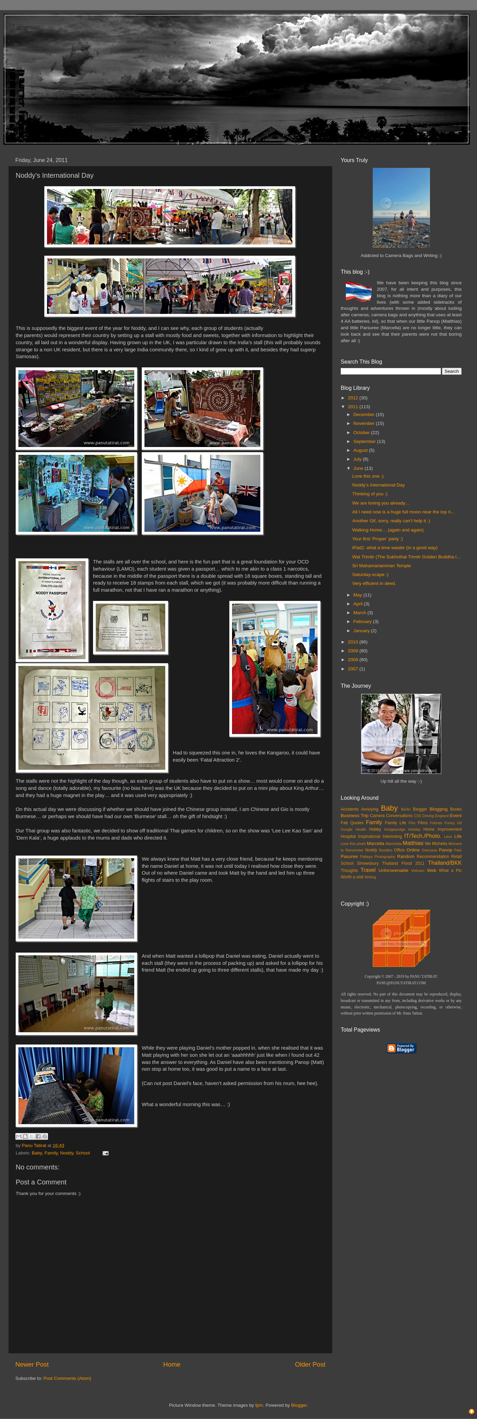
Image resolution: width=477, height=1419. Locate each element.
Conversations (399, 815)
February (363, 621)
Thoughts (349, 870)
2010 (353, 641)
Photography (384, 857)
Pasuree (349, 856)
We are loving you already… (381, 503)
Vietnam (418, 870)
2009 (353, 650)
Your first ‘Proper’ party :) (377, 538)
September (365, 441)
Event (456, 815)
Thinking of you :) (370, 493)
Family (51, 1152)
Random (406, 856)
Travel (367, 870)
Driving (428, 816)
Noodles (386, 850)
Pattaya (366, 857)
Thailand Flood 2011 (403, 863)
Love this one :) (368, 476)
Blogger (420, 809)
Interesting (392, 836)
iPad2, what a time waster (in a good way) (395, 547)
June (359, 468)
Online (413, 849)
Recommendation (433, 856)
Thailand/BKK (445, 863)
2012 (353, 397)
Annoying (370, 809)
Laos (448, 836)
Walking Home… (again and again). (388, 529)
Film (412, 823)
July (358, 459)
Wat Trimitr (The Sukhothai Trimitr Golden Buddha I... (406, 556)
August (361, 450)
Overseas (429, 850)
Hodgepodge (394, 829)
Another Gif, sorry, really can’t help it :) (391, 520)
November (364, 423)
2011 (353, 406)
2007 (353, 668)
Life (458, 836)
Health (361, 829)
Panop (445, 849)
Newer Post (32, 1364)
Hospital (348, 836)
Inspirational (369, 836)
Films (423, 822)
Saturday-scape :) (370, 574)
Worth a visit (352, 877)
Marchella (394, 844)
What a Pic (450, 870)
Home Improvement (443, 829)
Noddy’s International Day (378, 485)
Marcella (375, 843)
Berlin (406, 809)
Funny (450, 823)
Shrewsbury (368, 863)
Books (456, 809)
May (358, 594)
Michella (439, 843)
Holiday (414, 829)
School (83, 1152)
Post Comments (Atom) (67, 1378)
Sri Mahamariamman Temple (381, 565)
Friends (436, 823)
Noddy (66, 1152)
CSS (417, 816)
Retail (456, 856)
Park (458, 850)
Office (399, 850)
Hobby (375, 829)
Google (347, 829)
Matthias (413, 843)
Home (171, 1364)
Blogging (439, 809)
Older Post (310, 1364)
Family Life (395, 822)
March (360, 612)
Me (428, 843)
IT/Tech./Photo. (423, 836)
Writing (370, 877)
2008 (353, 659)
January (362, 630)
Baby (37, 1152)
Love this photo (353, 844)
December (364, 414)
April (358, 603)
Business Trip (355, 815)
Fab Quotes (352, 822)
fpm (259, 1405)
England (442, 816)
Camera (377, 815)
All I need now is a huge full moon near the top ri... (403, 511)
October (362, 432)
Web (431, 870)
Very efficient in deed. (374, 583)
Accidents (350, 809)
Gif (459, 823)
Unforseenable (394, 870)
